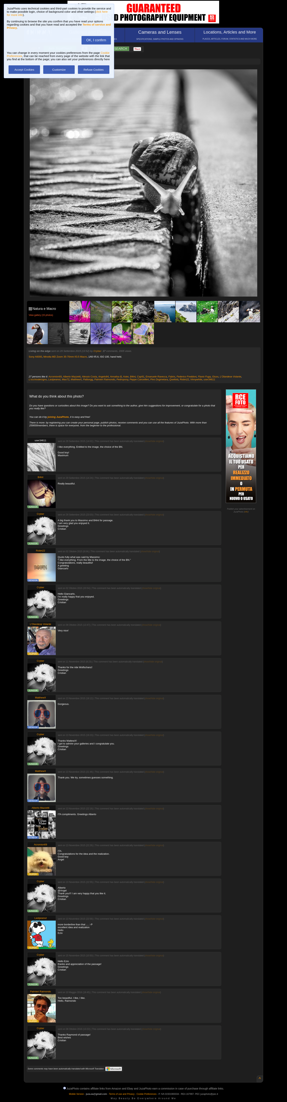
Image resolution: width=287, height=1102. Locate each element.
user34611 (209, 379)
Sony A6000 (35, 356)
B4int (133, 376)
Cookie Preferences (146, 1094)
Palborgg (88, 379)
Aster (126, 376)
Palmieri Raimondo (104, 379)
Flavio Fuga (204, 376)
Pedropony (122, 379)
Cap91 (140, 376)
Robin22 (184, 379)
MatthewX (76, 379)
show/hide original (154, 441)
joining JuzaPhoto (58, 416)
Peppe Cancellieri (139, 379)
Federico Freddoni (186, 376)
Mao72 (65, 379)
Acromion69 (55, 376)
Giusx (215, 376)
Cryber (97, 351)
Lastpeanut (54, 379)
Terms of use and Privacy (122, 1094)
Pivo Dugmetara (159, 379)
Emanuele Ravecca (156, 376)
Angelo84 (103, 376)
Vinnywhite (196, 379)
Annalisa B (116, 376)
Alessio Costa (89, 376)
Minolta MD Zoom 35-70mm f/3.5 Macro (65, 356)
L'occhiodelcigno (38, 379)
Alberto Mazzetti (72, 376)
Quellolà (173, 379)
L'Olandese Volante (230, 376)
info (246, 512)
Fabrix (171, 376)
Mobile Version (76, 1094)
